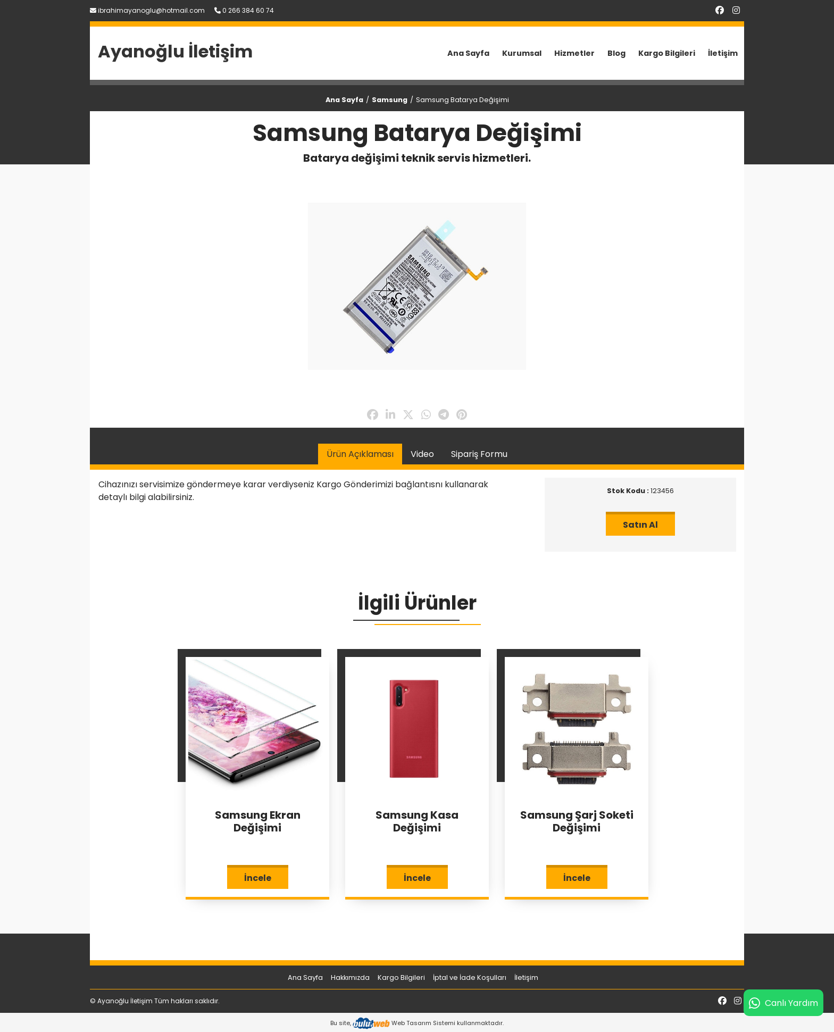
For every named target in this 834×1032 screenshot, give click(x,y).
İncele (257, 878)
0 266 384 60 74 (244, 10)
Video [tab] (422, 454)
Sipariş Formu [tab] (479, 454)
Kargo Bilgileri (666, 53)
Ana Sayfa (468, 53)
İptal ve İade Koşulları (469, 977)
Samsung (389, 99)
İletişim (723, 53)
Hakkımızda (350, 977)
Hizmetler (574, 53)
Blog (616, 53)
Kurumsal (521, 53)
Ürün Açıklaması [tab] (360, 454)
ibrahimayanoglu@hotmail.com (147, 10)
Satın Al (640, 525)
